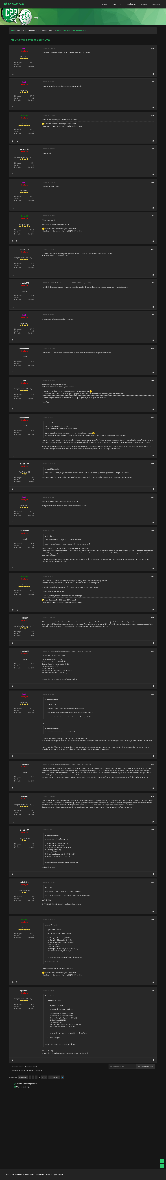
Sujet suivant (31, 1066)
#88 (152, 463)
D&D (20, 1174)
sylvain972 (87, 283)
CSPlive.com (14, 4)
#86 (152, 380)
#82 (152, 249)
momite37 (24, 464)
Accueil (105, 4)
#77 (152, 82)
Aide (122, 4)
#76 (152, 48)
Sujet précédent (19, 1066)
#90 (152, 530)
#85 (152, 348)
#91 (152, 576)
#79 (152, 149)
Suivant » (56, 1077)
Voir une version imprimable (26, 1084)
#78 (152, 115)
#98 (152, 882)
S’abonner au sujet (23, 1087)
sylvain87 (24, 990)
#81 (152, 216)
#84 (152, 315)
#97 (152, 830)
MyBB (60, 1174)
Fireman (24, 618)
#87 (152, 417)
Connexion (156, 4)
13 (50, 1077)
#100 (152, 990)
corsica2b (24, 149)
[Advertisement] (80, 1106)
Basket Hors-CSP (49, 30)
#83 (152, 283)
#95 (152, 764)
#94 (152, 694)
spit (24, 381)
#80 (152, 182)
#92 (152, 618)
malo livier (24, 882)
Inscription (144, 4)
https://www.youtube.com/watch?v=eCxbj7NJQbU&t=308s (62, 126)
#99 (152, 919)
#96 (152, 796)
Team (114, 4)
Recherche (131, 4)
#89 (152, 497)
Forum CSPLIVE (33, 30)
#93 (152, 651)
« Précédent (23, 1077)
